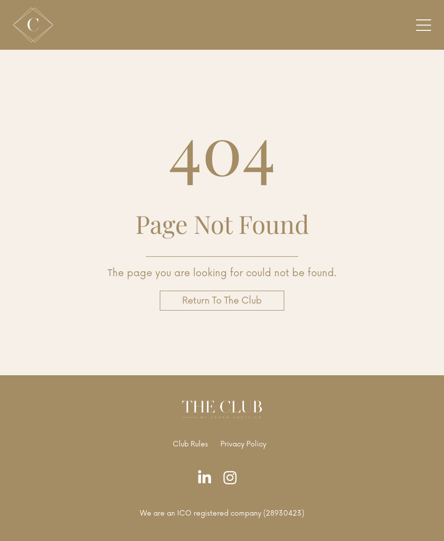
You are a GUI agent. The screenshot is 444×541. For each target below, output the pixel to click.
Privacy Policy (243, 444)
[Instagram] (232, 478)
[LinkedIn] (207, 478)
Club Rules (190, 444)
